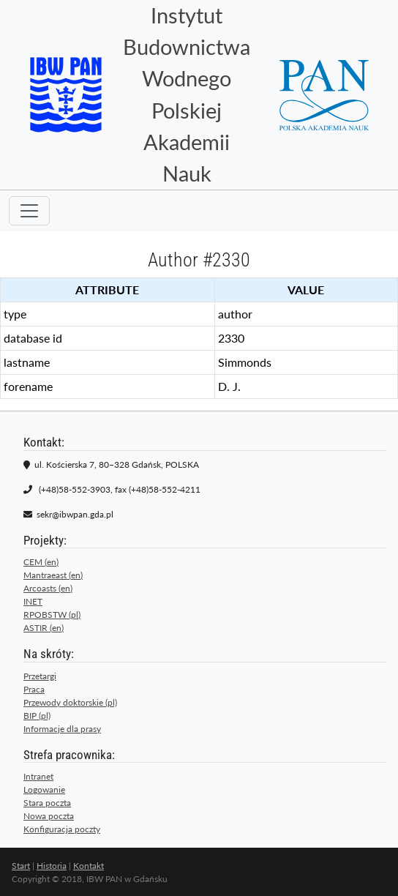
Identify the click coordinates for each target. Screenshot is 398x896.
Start (21, 865)
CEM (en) (41, 561)
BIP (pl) (36, 715)
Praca (34, 689)
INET (32, 601)
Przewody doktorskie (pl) (70, 702)
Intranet (38, 776)
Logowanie (44, 789)
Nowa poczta (48, 815)
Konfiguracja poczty (61, 829)
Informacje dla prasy (62, 728)
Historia (52, 865)
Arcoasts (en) (47, 588)
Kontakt (88, 865)
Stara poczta (47, 802)
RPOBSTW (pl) (51, 614)
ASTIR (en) (43, 627)
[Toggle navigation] (29, 210)
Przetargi (39, 676)
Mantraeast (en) (53, 575)
